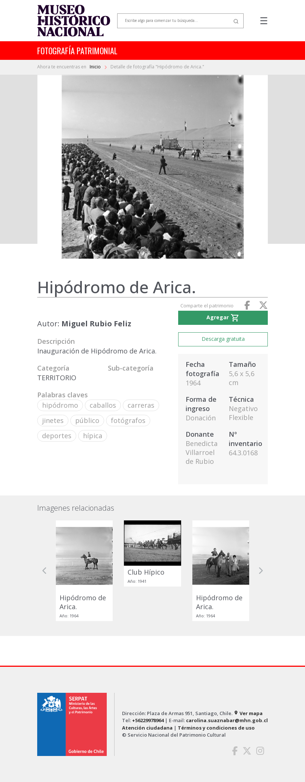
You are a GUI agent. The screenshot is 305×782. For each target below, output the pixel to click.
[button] (44, 570)
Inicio (96, 67)
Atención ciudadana (147, 727)
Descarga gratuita (223, 338)
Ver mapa (248, 713)
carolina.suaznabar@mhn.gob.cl (227, 720)
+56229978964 (148, 720)
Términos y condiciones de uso (216, 727)
